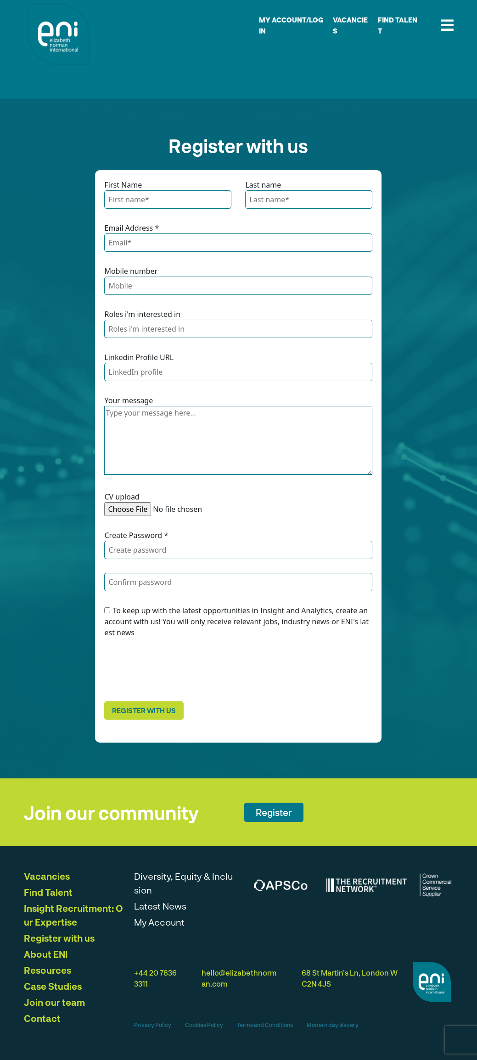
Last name (263, 185)
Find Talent (48, 892)
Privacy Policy (152, 1024)
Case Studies (53, 986)
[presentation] (174, 670)
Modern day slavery (333, 1024)
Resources (47, 970)
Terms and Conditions (265, 1024)
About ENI (46, 954)
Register (274, 812)
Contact (42, 1018)
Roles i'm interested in (142, 314)
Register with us (144, 710)
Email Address (131, 228)
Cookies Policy (204, 1024)
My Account (159, 921)
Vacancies (47, 876)
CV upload (121, 497)
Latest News (160, 905)
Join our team (54, 1002)
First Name (123, 185)
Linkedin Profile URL (139, 357)
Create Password (136, 535)
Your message (128, 400)
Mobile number (130, 271)
